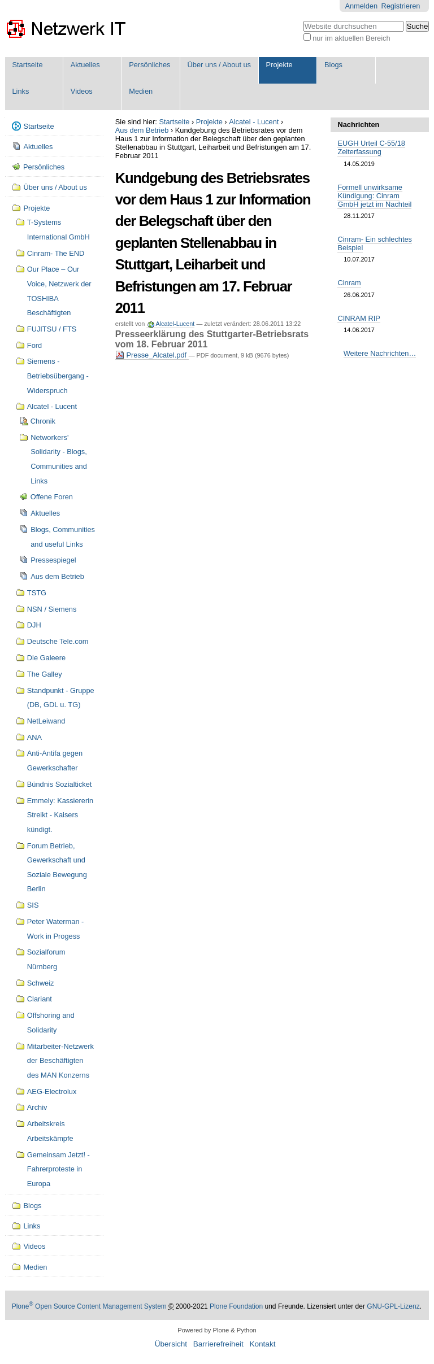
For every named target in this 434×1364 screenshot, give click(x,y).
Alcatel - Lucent (254, 121)
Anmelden (361, 6)
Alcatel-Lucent (174, 323)
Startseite (27, 64)
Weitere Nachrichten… (380, 353)
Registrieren (400, 6)
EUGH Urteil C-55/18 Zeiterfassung (371, 147)
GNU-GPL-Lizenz (393, 1306)
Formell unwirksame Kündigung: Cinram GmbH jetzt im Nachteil (374, 195)
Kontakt (262, 1344)
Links (20, 91)
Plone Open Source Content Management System (89, 1306)
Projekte (279, 64)
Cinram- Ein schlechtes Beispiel (374, 243)
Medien (141, 91)
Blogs (333, 64)
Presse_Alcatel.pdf (152, 355)
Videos (82, 91)
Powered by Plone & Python (216, 1330)
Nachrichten (358, 124)
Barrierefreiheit (218, 1344)
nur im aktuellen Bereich (351, 38)
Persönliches (149, 64)
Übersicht (171, 1344)
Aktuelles (85, 64)
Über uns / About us (219, 64)
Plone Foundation (236, 1306)
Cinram (349, 282)
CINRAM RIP (358, 318)
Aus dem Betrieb (142, 130)
